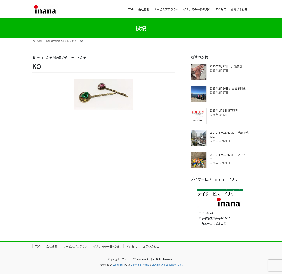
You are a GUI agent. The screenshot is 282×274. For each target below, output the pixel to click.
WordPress (119, 264)
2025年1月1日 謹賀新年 (224, 110)
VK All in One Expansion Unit (167, 264)
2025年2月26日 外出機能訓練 (228, 88)
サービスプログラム (75, 246)
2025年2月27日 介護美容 (226, 66)
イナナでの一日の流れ (107, 246)
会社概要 (51, 246)
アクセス (131, 246)
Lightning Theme (139, 264)
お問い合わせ (151, 246)
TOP (38, 246)
